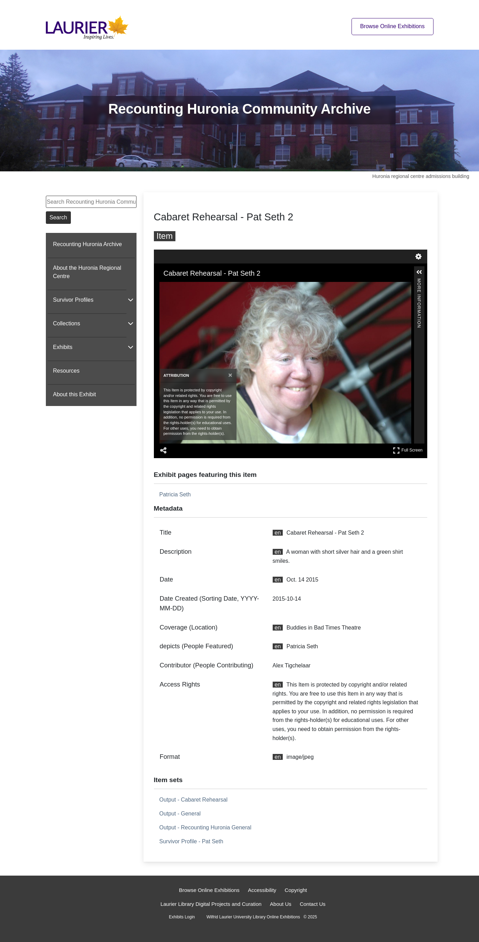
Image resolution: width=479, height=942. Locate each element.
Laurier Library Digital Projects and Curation (211, 904)
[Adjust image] (193, 287)
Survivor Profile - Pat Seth (191, 841)
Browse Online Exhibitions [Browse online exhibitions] (392, 26)
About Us (280, 904)
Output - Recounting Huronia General (205, 827)
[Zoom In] (164, 287)
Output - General (180, 814)
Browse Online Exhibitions (209, 890)
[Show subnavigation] (130, 299)
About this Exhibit (74, 394)
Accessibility (262, 890)
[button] (419, 272)
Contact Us (312, 904)
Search (58, 217)
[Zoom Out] (174, 287)
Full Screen (407, 450)
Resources (66, 371)
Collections (66, 323)
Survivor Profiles (73, 300)
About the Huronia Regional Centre (87, 272)
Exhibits (63, 347)
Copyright (296, 890)
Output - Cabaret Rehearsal (193, 800)
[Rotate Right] (184, 287)
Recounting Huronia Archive (87, 244)
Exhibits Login (182, 917)
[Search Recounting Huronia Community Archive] (91, 202)
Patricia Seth (175, 494)
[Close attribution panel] (230, 375)
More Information (418, 281)
